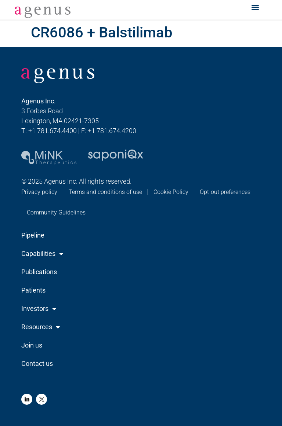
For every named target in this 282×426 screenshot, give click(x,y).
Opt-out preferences (225, 191)
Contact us (37, 363)
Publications (39, 272)
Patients (33, 290)
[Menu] (255, 7)
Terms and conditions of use (105, 191)
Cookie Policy (170, 191)
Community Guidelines (56, 212)
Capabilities (42, 254)
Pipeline (32, 235)
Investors (38, 309)
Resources (40, 327)
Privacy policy (39, 191)
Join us (31, 345)
